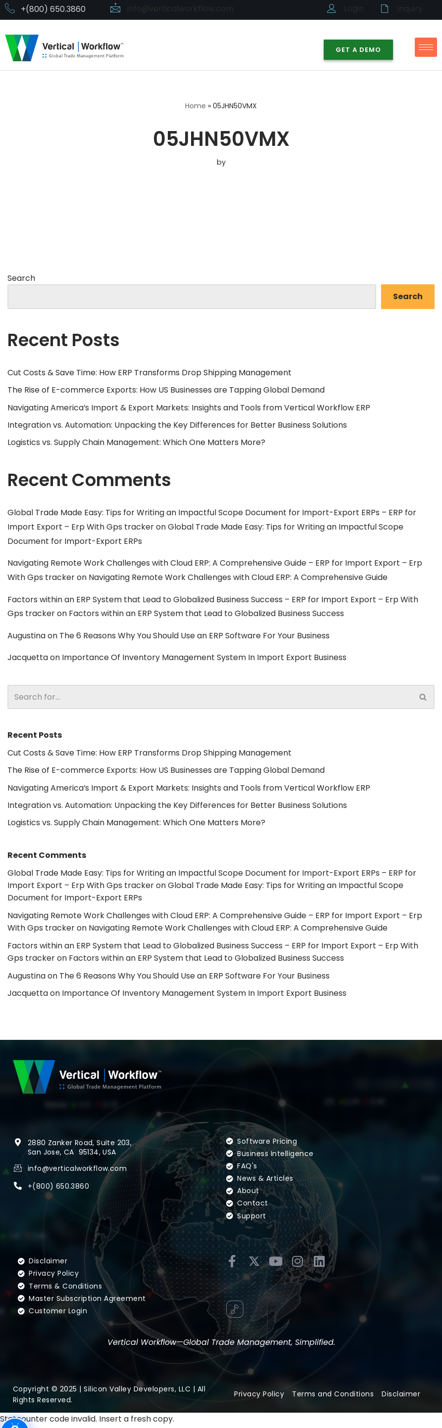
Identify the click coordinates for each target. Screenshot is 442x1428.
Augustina (26, 636)
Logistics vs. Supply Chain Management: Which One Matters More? (136, 442)
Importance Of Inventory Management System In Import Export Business (204, 659)
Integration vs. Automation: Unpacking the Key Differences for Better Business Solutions (177, 425)
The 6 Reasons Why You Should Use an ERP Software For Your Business (194, 636)
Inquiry (410, 8)
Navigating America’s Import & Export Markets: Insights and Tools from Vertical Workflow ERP (189, 407)
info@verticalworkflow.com (180, 8)
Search (21, 278)
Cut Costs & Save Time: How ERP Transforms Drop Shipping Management (149, 372)
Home (195, 106)
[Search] (209, 698)
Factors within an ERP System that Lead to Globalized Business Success (206, 614)
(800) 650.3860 (60, 1201)
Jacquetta (27, 659)
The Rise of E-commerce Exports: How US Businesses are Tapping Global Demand (166, 390)
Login (354, 8)
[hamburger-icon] (426, 47)
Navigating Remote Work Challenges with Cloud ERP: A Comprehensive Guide (238, 577)
